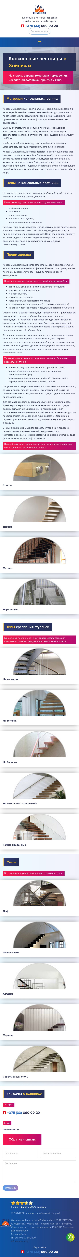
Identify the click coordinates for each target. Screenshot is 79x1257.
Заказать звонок (39, 31)
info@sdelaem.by (11, 1129)
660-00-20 (41, 25)
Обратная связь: (22, 1139)
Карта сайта (40, 1247)
